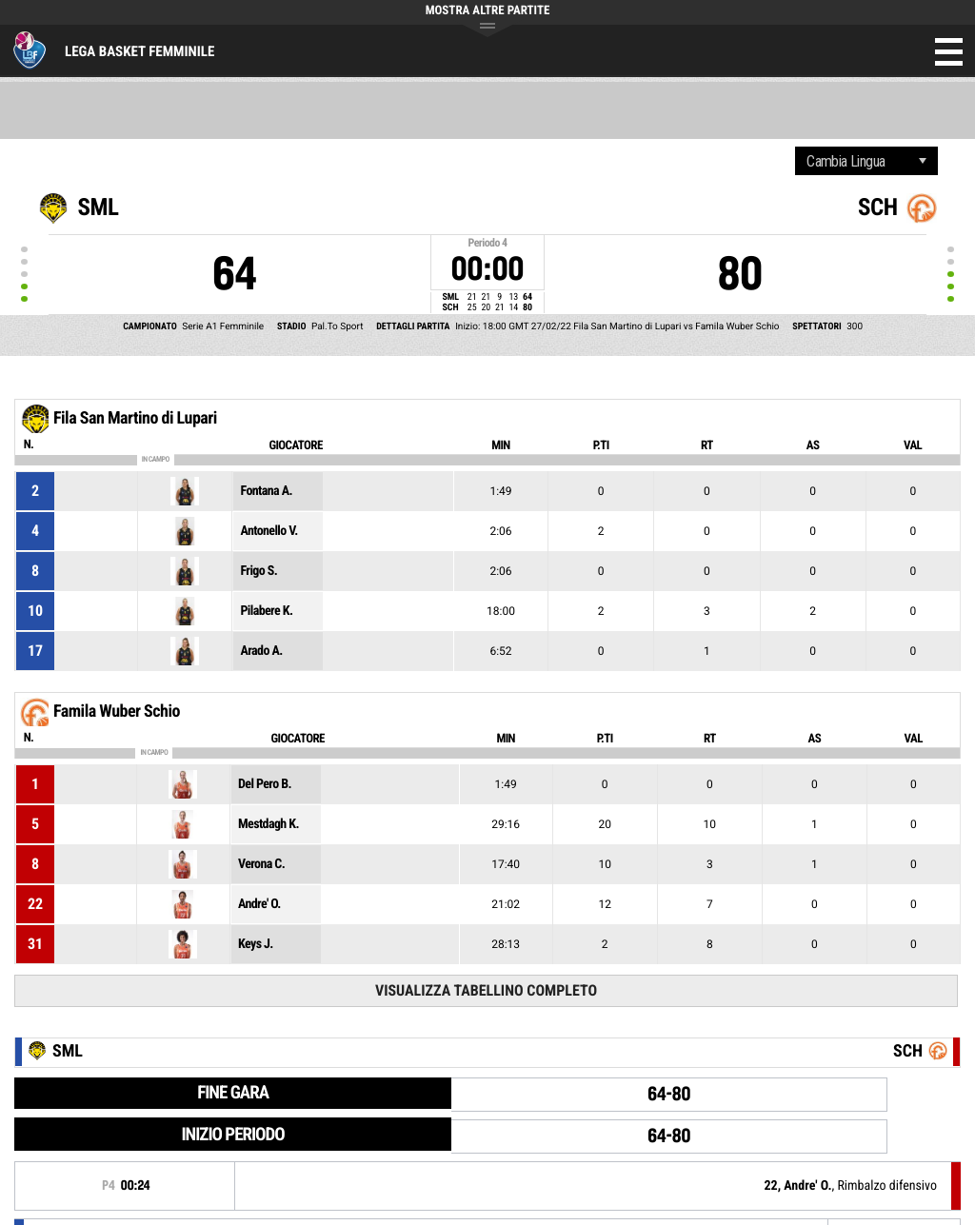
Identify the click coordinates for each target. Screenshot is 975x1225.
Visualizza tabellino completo (486, 990)
